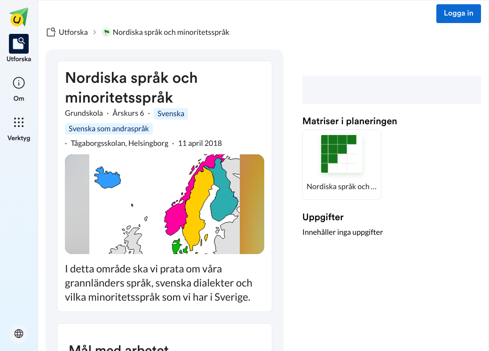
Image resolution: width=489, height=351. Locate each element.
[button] (341, 164)
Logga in (458, 13)
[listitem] (19, 49)
